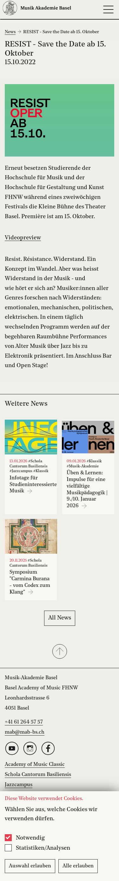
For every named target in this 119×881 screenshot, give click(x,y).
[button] (59, 652)
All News (59, 618)
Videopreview (23, 238)
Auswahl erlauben (30, 866)
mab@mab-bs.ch (24, 732)
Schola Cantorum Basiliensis (38, 774)
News (10, 32)
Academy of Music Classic (35, 764)
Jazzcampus (18, 784)
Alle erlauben (78, 866)
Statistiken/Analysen (43, 848)
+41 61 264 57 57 (24, 722)
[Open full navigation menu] (108, 9)
